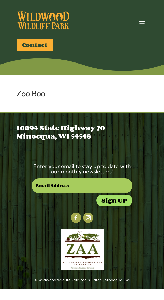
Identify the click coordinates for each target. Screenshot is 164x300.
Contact (34, 45)
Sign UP (114, 200)
